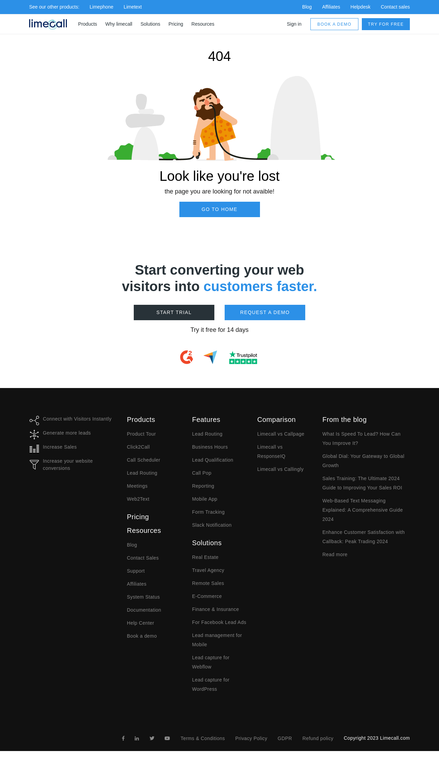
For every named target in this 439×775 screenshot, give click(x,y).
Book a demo (334, 24)
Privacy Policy (251, 738)
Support (136, 571)
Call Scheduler (143, 460)
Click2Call (138, 447)
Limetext (133, 7)
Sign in (294, 24)
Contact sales (395, 7)
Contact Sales (143, 558)
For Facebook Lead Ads (219, 622)
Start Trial (174, 312)
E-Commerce (207, 596)
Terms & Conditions (202, 738)
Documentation (144, 610)
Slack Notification (212, 525)
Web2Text (138, 499)
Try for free (386, 24)
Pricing (175, 24)
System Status (143, 597)
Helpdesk (360, 7)
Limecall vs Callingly (280, 469)
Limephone (101, 7)
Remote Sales (208, 583)
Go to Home (220, 209)
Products (87, 24)
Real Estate (205, 557)
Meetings (137, 486)
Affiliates (331, 7)
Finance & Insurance (215, 609)
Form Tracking (208, 512)
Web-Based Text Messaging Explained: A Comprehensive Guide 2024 (362, 510)
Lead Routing (142, 473)
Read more (334, 554)
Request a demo (265, 312)
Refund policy (318, 738)
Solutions (151, 24)
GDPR (284, 738)
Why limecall (118, 24)
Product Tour (141, 434)
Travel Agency (208, 570)
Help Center (140, 623)
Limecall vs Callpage (280, 434)
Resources (202, 24)
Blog (307, 7)
